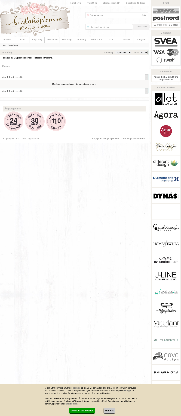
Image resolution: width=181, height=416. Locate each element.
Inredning (81, 39)
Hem (4, 45)
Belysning (37, 39)
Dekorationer (52, 39)
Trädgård (141, 39)
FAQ (94, 138)
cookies (76, 388)
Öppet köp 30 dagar (135, 3)
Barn (22, 39)
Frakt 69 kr (92, 3)
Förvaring (67, 39)
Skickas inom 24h (111, 3)
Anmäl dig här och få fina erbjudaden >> (166, 78)
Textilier (126, 39)
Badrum (7, 39)
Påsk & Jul (96, 39)
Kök (111, 39)
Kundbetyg (75, 3)
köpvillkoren (71, 404)
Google (127, 390)
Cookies (125, 138)
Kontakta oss (138, 138)
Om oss (102, 138)
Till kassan (142, 27)
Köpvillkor (113, 138)
